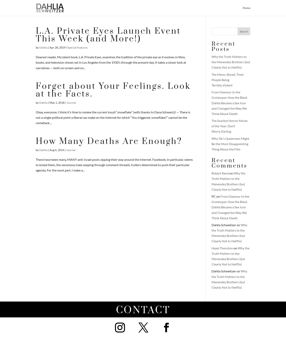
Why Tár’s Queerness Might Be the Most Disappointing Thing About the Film (230, 144)
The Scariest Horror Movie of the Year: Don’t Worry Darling (229, 126)
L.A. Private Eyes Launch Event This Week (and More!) (108, 35)
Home (246, 8)
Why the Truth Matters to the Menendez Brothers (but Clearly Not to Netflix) (231, 62)
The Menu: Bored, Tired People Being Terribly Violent (227, 80)
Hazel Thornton (222, 248)
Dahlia (43, 47)
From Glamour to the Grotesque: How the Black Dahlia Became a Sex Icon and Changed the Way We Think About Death (229, 103)
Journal (71, 102)
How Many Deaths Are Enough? (109, 141)
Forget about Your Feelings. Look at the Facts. (113, 90)
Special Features (78, 47)
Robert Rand (220, 173)
